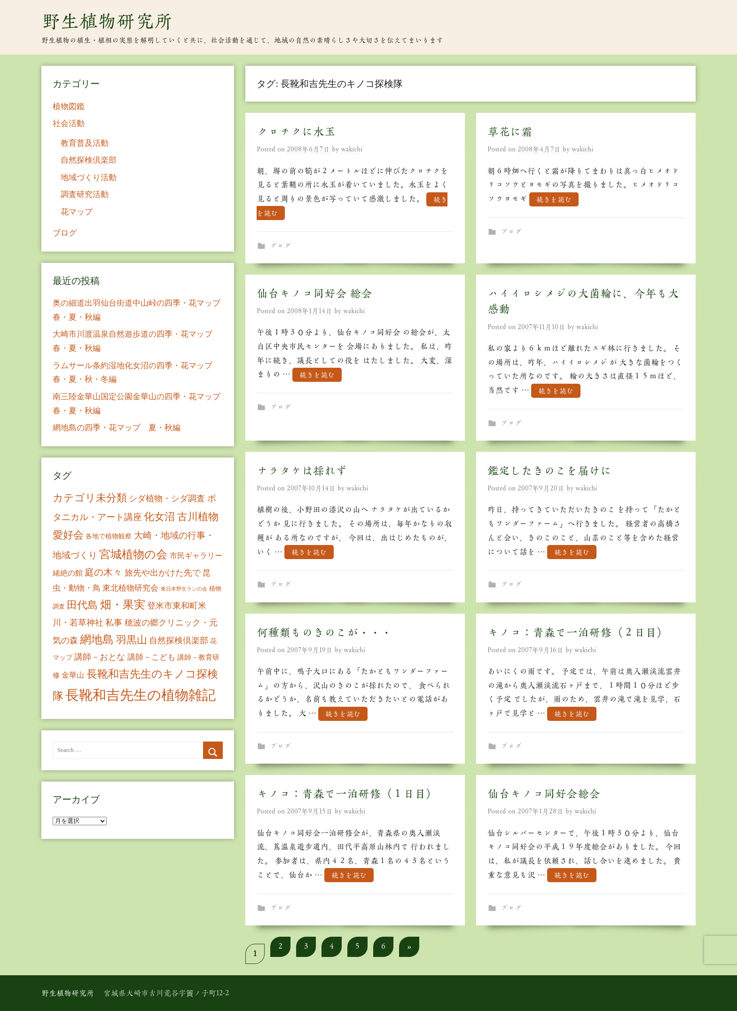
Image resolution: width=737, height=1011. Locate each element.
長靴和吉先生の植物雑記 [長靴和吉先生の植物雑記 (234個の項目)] (140, 695)
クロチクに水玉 (296, 131)
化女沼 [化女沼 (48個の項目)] (159, 516)
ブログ (280, 245)
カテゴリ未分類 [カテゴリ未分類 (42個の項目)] (90, 498)
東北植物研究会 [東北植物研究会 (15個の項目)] (130, 588)
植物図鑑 (69, 106)
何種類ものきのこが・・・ (324, 632)
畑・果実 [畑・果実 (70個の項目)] (122, 605)
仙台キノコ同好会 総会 (314, 293)
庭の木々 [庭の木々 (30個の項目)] (103, 572)
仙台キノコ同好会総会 (543, 793)
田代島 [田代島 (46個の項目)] (82, 605)
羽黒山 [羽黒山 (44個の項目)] (131, 640)
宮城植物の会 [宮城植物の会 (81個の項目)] (133, 554)
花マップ (77, 211)
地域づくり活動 (89, 177)
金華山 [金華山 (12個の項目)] (73, 675)
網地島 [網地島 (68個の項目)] (97, 639)
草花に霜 (510, 131)
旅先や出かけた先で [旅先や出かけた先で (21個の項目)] (163, 572)
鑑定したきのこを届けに (549, 470)
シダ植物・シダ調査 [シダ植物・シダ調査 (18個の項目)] (167, 498)
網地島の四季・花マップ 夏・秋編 (116, 427)
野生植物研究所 (107, 21)
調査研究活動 (85, 194)
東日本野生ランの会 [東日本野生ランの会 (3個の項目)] (184, 589)
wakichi (351, 149)
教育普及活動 (85, 143)
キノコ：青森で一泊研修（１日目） (347, 793)
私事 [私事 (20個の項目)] (113, 622)
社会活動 (69, 123)
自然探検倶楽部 (89, 160)
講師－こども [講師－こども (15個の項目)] (151, 657)
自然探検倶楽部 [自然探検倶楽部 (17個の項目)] (178, 640)
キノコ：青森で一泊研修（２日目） (577, 632)
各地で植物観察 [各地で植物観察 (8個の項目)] (109, 536)
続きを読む (554, 199)
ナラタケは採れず (302, 470)
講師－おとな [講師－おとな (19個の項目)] (99, 657)
